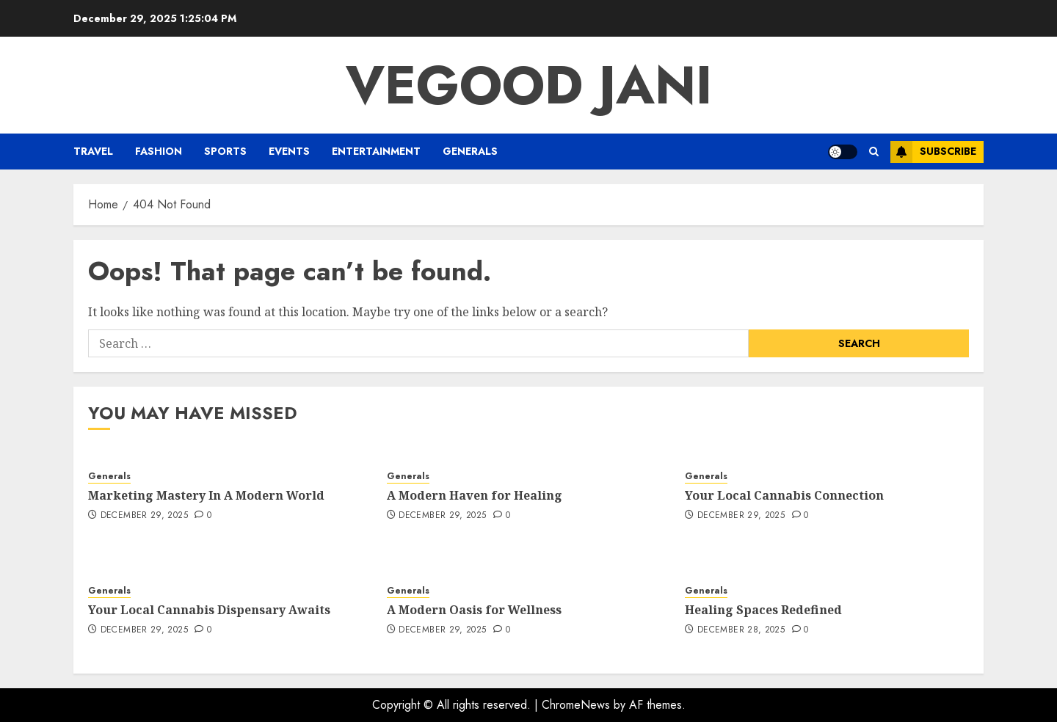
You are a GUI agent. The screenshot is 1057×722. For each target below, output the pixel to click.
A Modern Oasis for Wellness (474, 610)
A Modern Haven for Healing (474, 495)
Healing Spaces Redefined (763, 610)
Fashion (158, 151)
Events (289, 151)
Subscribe (933, 152)
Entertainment (376, 151)
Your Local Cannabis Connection (784, 495)
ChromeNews (576, 704)
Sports (225, 151)
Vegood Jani (529, 85)
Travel (93, 151)
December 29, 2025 (144, 516)
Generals (470, 151)
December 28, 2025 (741, 630)
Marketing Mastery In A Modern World (206, 495)
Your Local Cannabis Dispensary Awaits (209, 610)
